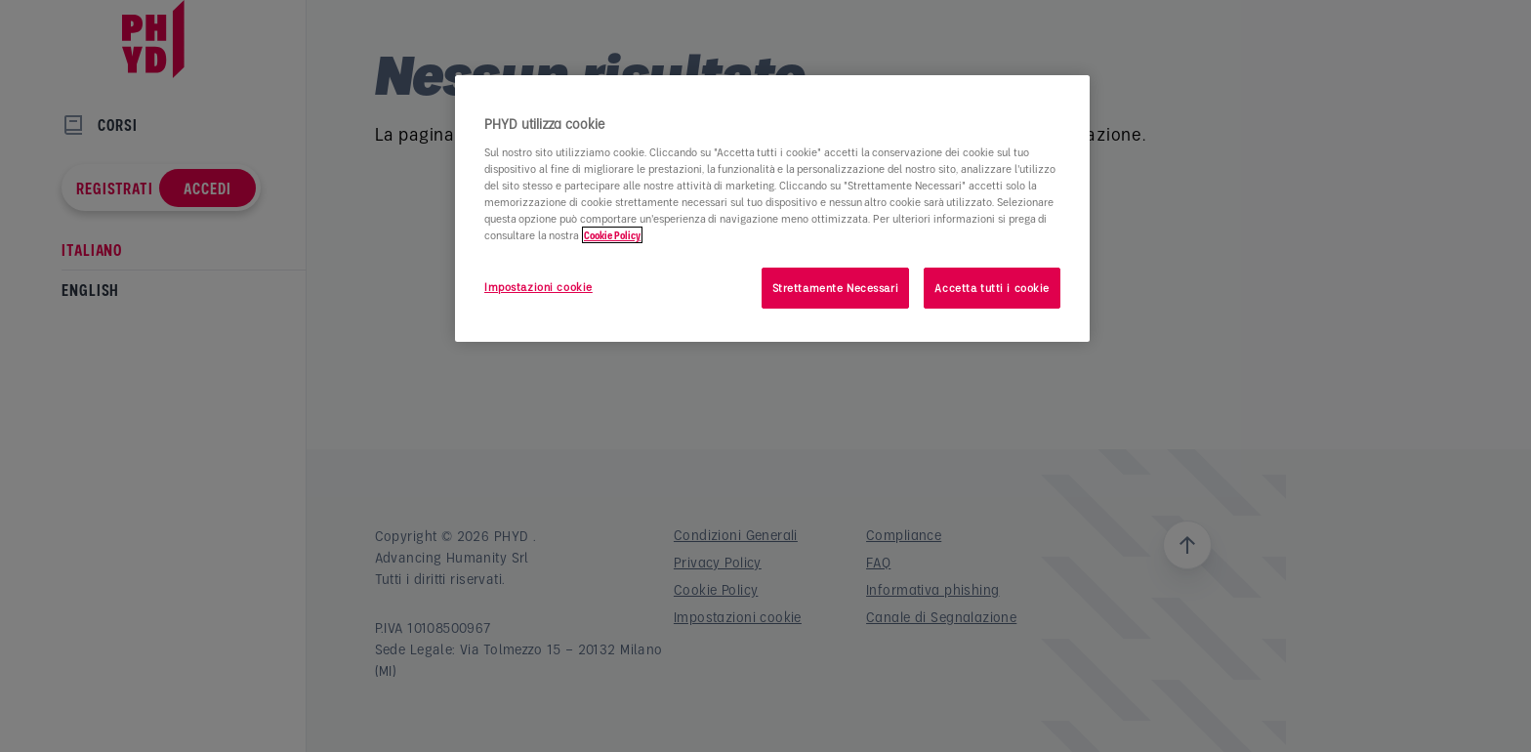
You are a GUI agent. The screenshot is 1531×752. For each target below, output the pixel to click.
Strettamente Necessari (835, 287)
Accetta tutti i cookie (992, 287)
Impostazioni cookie (538, 286)
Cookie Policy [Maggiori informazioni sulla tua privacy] (612, 235)
